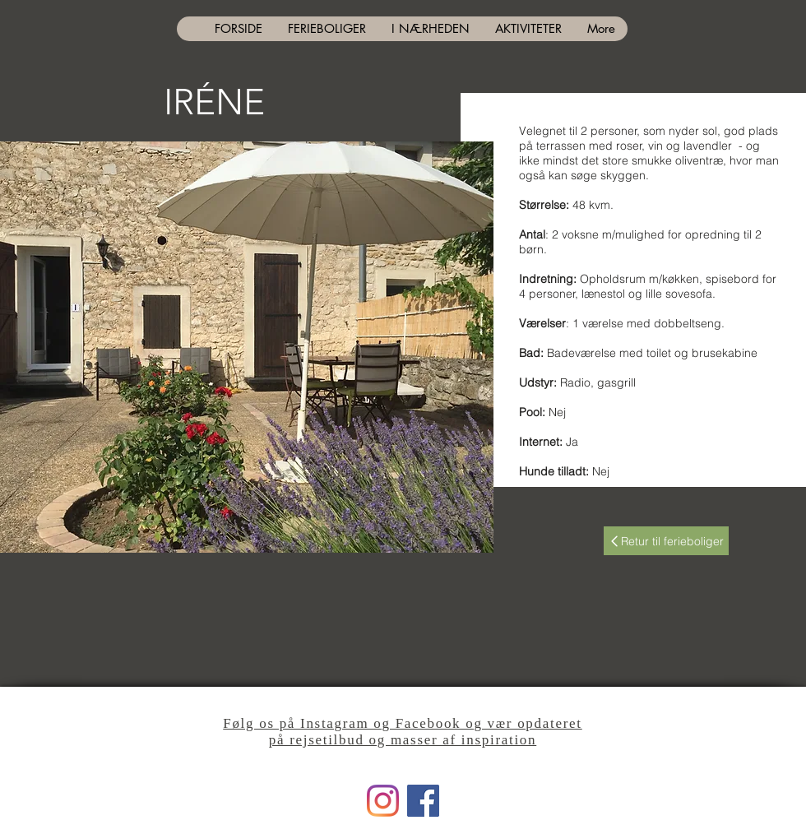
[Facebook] (423, 801)
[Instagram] (383, 801)
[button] (246, 347)
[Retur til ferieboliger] (666, 540)
